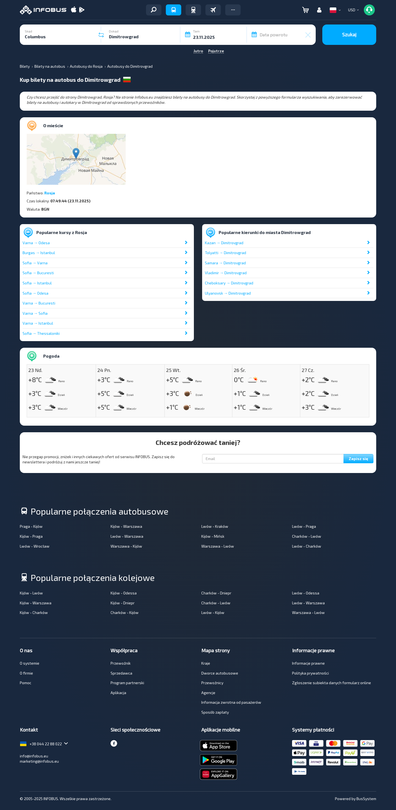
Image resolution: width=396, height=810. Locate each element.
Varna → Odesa (36, 242)
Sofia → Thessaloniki (41, 333)
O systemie (29, 663)
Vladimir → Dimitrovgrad (226, 272)
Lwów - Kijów (212, 612)
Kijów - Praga (31, 536)
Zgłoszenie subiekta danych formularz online (331, 682)
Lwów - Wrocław (35, 546)
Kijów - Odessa (124, 593)
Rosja (49, 193)
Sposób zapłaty (215, 712)
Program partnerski (127, 682)
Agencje (208, 692)
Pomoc (25, 682)
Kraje (205, 663)
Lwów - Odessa (305, 593)
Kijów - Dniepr (122, 602)
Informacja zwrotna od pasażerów (231, 702)
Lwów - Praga (304, 526)
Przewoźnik (121, 663)
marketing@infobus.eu (39, 761)
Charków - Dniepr (216, 593)
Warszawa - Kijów (126, 546)
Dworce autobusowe (219, 673)
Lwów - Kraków (214, 526)
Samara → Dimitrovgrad (225, 262)
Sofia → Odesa (35, 293)
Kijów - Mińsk (212, 536)
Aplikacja (118, 692)
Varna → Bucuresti (39, 303)
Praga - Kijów (31, 526)
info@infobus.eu (34, 756)
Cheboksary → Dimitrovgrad (229, 283)
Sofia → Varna (35, 262)
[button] (233, 9)
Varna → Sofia (35, 313)
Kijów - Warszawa (126, 526)
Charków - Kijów (125, 612)
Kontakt (29, 730)
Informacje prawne (308, 663)
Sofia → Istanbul (37, 283)
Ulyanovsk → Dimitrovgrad (228, 293)
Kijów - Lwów (31, 593)
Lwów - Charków (306, 546)
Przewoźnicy (212, 682)
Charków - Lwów (306, 536)
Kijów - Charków (34, 612)
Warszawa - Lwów (217, 546)
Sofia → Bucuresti (38, 272)
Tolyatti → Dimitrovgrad (225, 252)
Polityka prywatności (310, 673)
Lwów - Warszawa (127, 536)
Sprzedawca (121, 673)
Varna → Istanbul (38, 323)
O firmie (26, 673)
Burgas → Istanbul (39, 252)
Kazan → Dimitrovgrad (224, 242)
